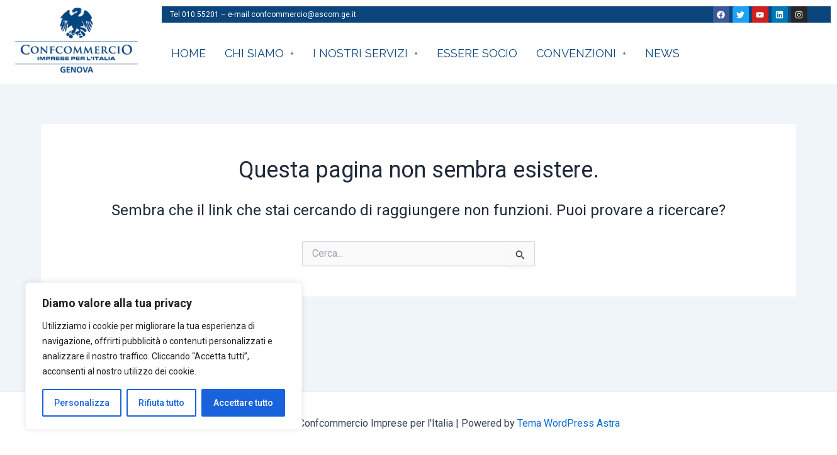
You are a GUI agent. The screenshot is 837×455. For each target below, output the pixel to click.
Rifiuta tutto (161, 403)
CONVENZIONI (581, 53)
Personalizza (82, 403)
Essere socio (477, 53)
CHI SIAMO (259, 53)
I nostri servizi (365, 53)
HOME (188, 53)
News (662, 53)
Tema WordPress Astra (568, 423)
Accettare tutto (243, 403)
